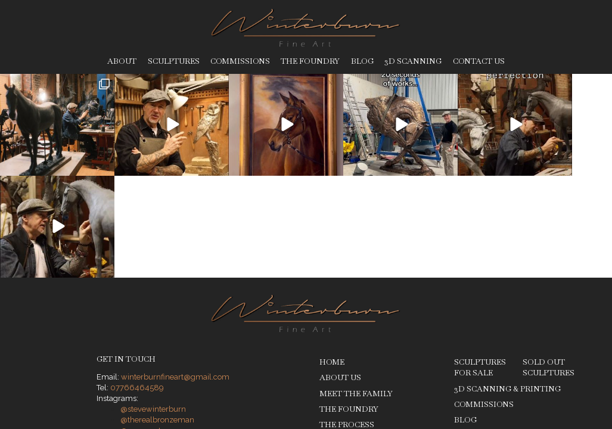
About (121, 61)
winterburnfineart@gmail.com (175, 275)
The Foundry (310, 61)
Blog (362, 61)
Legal (190, 373)
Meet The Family (356, 292)
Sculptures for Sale (480, 265)
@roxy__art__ (144, 328)
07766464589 (136, 285)
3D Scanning (413, 61)
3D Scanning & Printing (507, 286)
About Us (340, 276)
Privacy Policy (150, 373)
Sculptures (174, 61)
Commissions (240, 61)
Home (331, 260)
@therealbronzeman (157, 317)
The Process (346, 323)
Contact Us (479, 61)
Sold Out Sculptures (548, 265)
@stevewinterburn (153, 307)
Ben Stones (564, 372)
